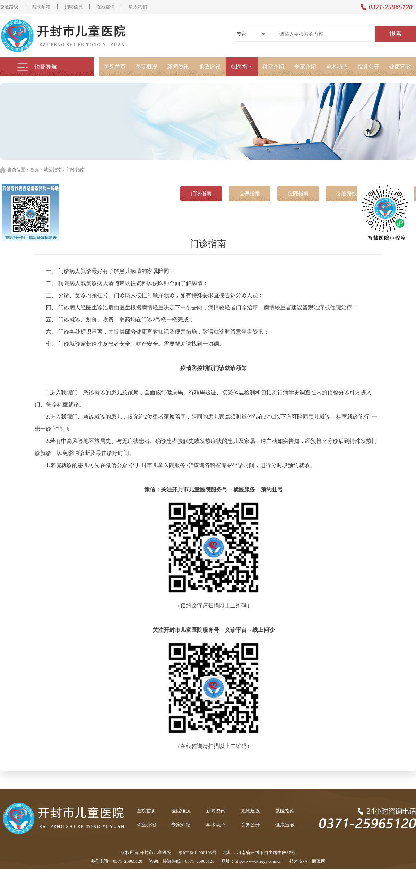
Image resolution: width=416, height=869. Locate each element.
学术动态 (337, 67)
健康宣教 (400, 67)
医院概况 (146, 67)
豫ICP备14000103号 (197, 852)
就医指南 (242, 67)
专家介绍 (305, 67)
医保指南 (249, 193)
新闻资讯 (178, 67)
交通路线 (9, 6)
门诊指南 (201, 193)
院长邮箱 (41, 6)
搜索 (395, 33)
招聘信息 (73, 6)
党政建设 (210, 67)
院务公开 (368, 67)
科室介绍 (273, 67)
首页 (34, 169)
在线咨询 (106, 6)
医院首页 (115, 67)
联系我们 (138, 6)
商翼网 (319, 861)
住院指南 (298, 193)
